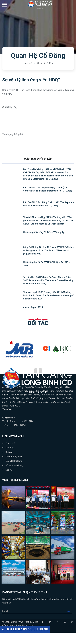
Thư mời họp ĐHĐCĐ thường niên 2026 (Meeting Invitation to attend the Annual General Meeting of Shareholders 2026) (48, 295)
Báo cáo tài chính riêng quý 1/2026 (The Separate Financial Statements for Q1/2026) (48, 204)
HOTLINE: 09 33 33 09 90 (25, 629)
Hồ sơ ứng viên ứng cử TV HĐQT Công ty (43, 232)
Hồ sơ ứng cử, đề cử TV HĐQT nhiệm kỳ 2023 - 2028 (46, 264)
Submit (70, 611)
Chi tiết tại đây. (10, 107)
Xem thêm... (8, 409)
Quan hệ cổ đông (45, 63)
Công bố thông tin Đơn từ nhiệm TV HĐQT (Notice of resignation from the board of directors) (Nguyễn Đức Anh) (48, 250)
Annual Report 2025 (33, 307)
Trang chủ (27, 63)
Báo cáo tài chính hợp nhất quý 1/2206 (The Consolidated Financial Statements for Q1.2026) (47, 189)
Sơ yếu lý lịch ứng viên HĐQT (32, 80)
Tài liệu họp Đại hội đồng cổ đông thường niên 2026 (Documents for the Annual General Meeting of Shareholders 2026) (48, 280)
